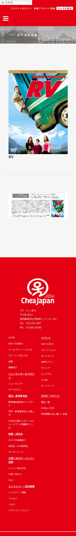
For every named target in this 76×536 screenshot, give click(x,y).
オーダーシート (16, 451)
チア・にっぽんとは (18, 355)
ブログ (11, 504)
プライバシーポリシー (19, 510)
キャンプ (45, 367)
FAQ (10, 480)
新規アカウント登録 (44, 8)
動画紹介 (12, 367)
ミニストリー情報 (17, 492)
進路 (10, 361)
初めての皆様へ (16, 343)
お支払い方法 (47, 407)
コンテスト (46, 373)
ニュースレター (15, 383)
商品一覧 (45, 401)
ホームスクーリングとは (20, 349)
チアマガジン (15, 389)
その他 (44, 379)
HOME (11, 337)
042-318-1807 (33, 323)
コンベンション (48, 349)
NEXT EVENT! (47, 343)
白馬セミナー (47, 361)
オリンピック (47, 355)
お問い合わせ (15, 474)
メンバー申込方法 (17, 468)
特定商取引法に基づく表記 (54, 413)
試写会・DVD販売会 (18, 445)
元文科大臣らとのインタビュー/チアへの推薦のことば (21, 424)
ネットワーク (47, 385)
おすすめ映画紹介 (17, 440)
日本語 (7, 2)
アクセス (12, 498)
